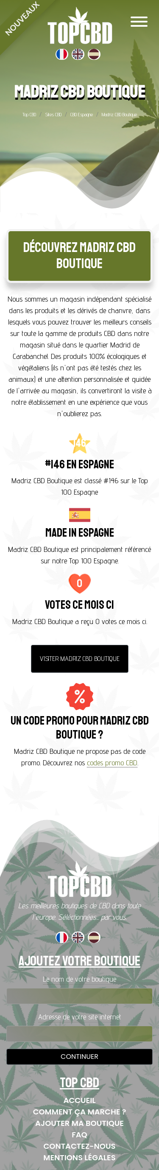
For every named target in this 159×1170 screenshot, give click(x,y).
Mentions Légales (79, 1157)
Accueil (80, 1100)
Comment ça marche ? (79, 1111)
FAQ (79, 1134)
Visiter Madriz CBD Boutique (80, 659)
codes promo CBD (112, 762)
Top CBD (29, 114)
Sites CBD (53, 114)
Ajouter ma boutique (79, 1123)
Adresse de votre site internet (79, 1016)
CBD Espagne (81, 114)
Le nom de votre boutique (79, 978)
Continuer (79, 1056)
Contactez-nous (80, 1146)
